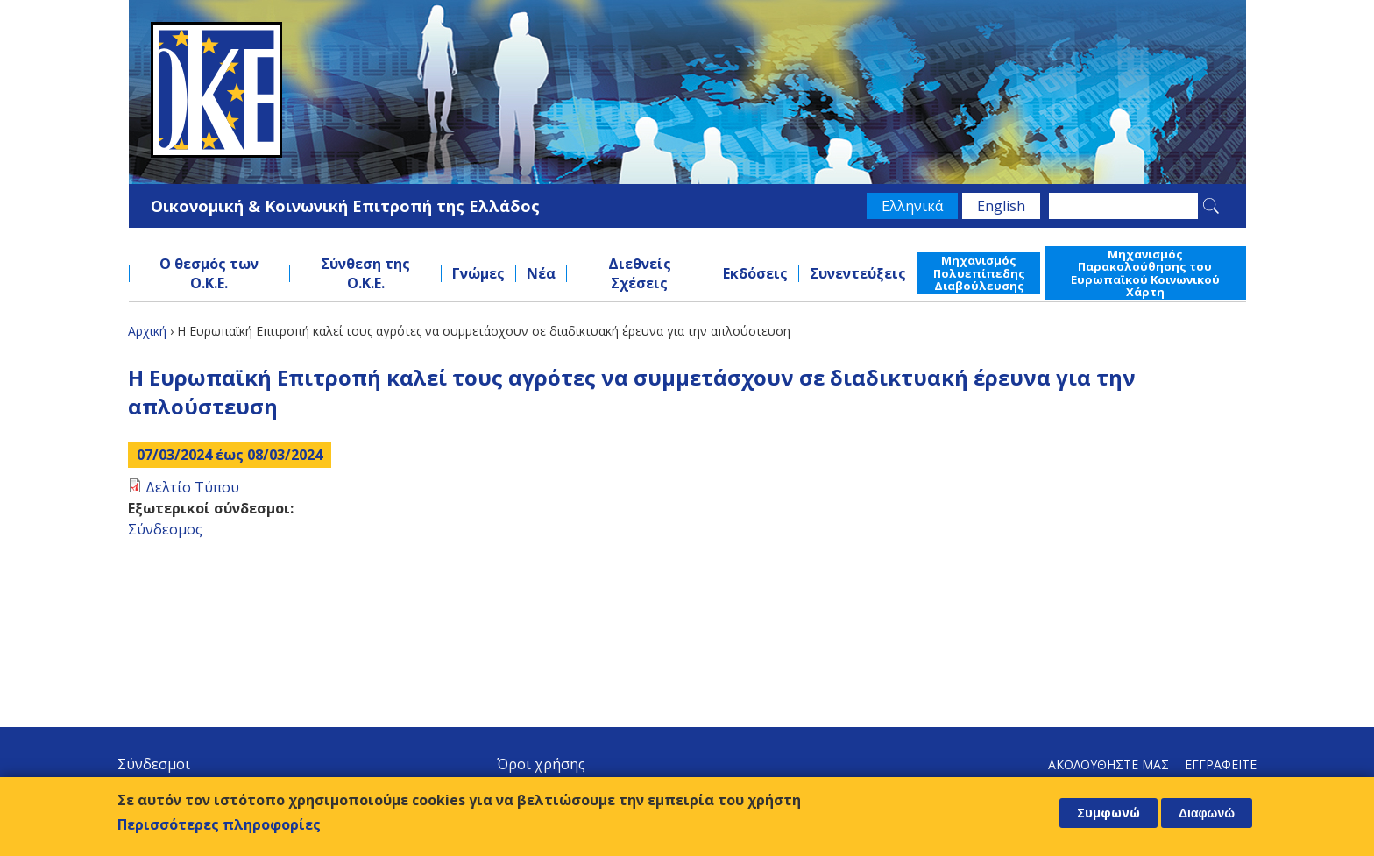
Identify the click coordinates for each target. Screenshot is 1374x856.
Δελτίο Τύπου (192, 487)
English (1001, 206)
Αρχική (147, 330)
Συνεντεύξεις (858, 273)
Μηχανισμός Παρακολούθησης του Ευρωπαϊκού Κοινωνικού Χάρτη (1145, 273)
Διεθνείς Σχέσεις (639, 273)
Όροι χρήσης (541, 764)
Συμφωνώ (1108, 812)
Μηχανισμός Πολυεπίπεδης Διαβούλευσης (979, 273)
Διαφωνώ (1207, 813)
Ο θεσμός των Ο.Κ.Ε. (209, 273)
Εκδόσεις (755, 273)
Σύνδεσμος (165, 529)
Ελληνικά (912, 206)
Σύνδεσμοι (153, 764)
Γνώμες (478, 273)
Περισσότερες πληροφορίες (219, 824)
